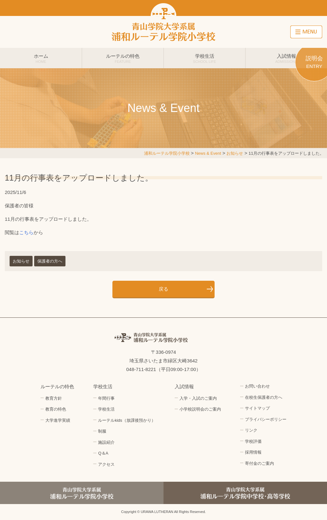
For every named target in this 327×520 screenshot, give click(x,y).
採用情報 (253, 452)
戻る (163, 289)
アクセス (106, 464)
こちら (26, 232)
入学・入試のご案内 (198, 398)
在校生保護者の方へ (263, 397)
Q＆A (103, 453)
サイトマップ (257, 408)
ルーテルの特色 (123, 58)
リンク (251, 430)
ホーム (41, 58)
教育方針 (53, 398)
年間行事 (106, 398)
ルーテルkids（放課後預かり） (126, 420)
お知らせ (21, 261)
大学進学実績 (57, 420)
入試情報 (286, 58)
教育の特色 (55, 409)
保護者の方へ (49, 261)
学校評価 (253, 441)
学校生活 (204, 58)
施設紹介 (106, 442)
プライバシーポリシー (265, 419)
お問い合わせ (257, 386)
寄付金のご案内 (259, 463)
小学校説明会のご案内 (200, 409)
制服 (102, 431)
